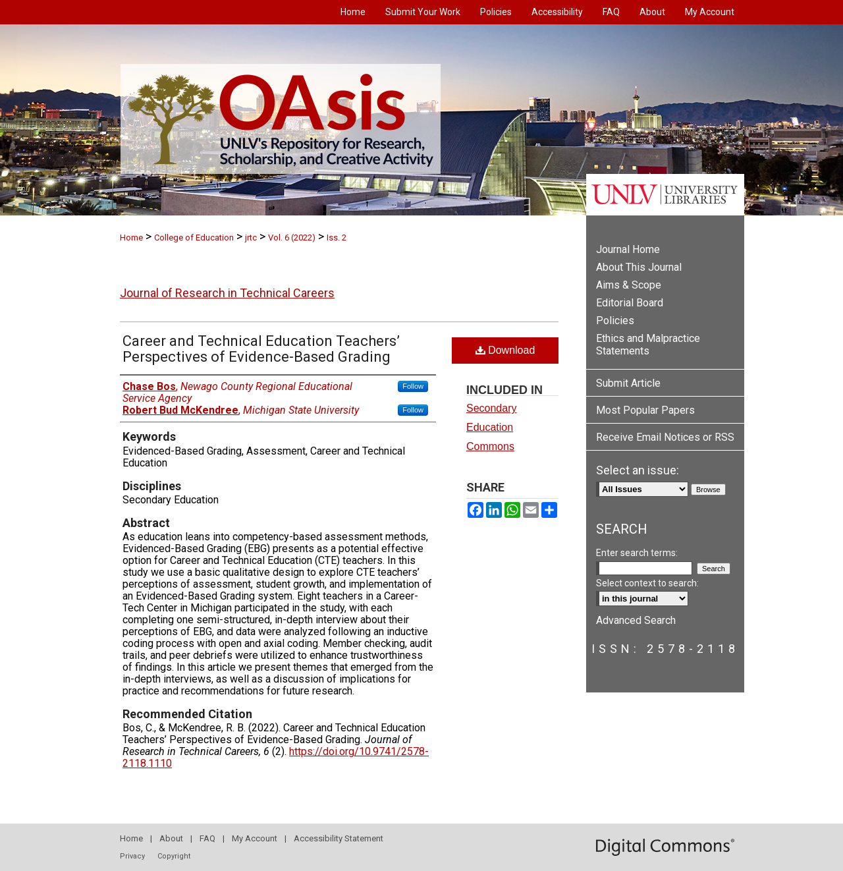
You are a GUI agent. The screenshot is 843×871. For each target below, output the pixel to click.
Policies (615, 320)
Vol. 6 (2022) (291, 237)
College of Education (194, 237)
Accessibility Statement (338, 838)
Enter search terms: (637, 553)
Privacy (132, 856)
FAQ (207, 838)
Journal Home (628, 249)
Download (505, 350)
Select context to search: (647, 583)
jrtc (251, 237)
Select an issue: (637, 470)
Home (131, 237)
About (171, 838)
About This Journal (639, 267)
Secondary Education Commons (491, 427)
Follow (412, 386)
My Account (254, 838)
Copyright (173, 856)
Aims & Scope (628, 285)
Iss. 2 (336, 237)
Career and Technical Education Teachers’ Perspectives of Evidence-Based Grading (261, 349)
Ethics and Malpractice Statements (648, 344)
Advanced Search (636, 620)
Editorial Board (629, 302)
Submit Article (628, 383)
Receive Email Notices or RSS (665, 437)
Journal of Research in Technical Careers (227, 293)
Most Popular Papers (645, 410)
